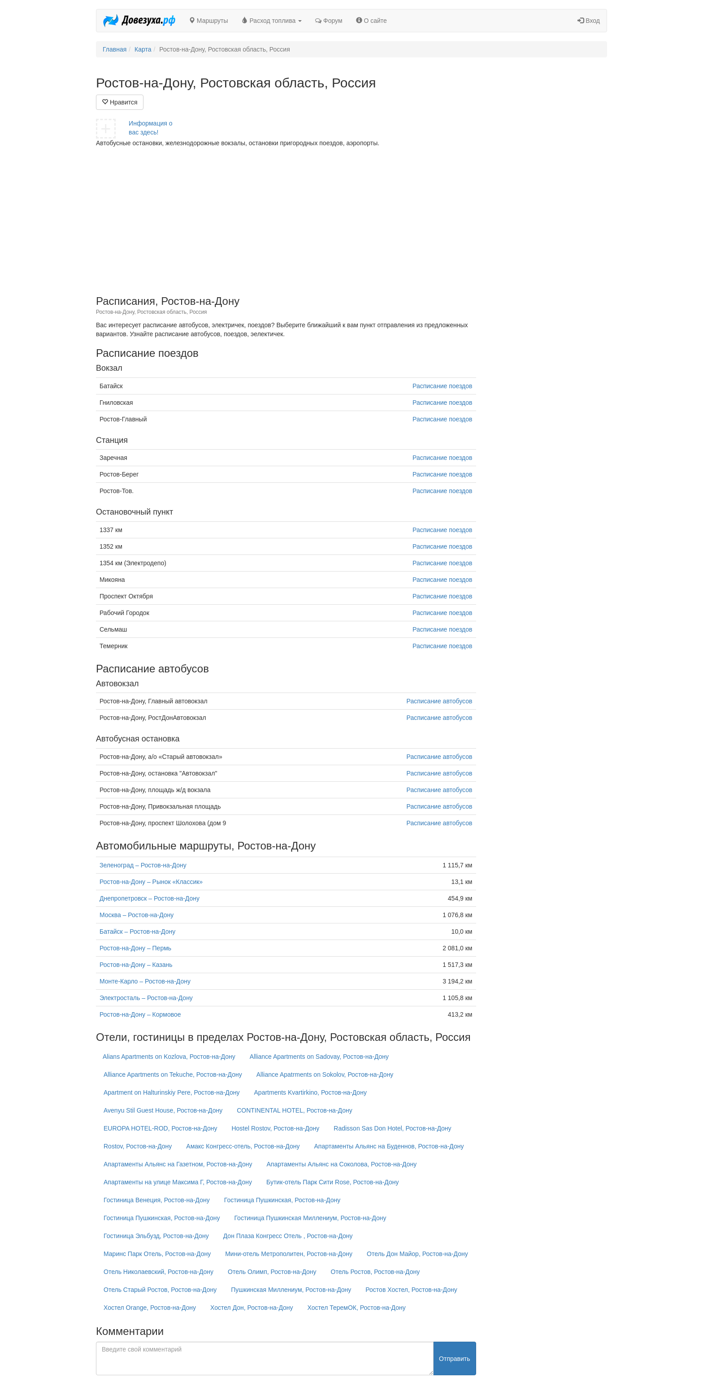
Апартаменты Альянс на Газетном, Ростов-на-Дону (178, 1164)
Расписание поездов (442, 386)
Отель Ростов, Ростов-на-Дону (375, 1271)
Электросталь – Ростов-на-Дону (146, 997)
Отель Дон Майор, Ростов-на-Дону (417, 1253)
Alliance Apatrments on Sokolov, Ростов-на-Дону (325, 1074)
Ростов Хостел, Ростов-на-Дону (411, 1289)
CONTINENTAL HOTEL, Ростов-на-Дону (294, 1110)
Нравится (120, 102)
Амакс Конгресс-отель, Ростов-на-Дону (242, 1146)
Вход (588, 20)
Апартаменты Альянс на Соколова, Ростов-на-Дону (341, 1164)
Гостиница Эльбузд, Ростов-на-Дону (156, 1235)
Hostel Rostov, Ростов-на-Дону (275, 1128)
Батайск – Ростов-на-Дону (137, 931)
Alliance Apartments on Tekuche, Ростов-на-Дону (173, 1074)
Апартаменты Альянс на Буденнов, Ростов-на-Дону (389, 1146)
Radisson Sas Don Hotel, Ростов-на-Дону (392, 1128)
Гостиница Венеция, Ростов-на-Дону (157, 1200)
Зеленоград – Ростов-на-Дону (143, 865)
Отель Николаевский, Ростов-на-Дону (158, 1271)
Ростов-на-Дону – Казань (136, 964)
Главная (114, 49)
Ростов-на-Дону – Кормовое (140, 1014)
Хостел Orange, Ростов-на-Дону (150, 1307)
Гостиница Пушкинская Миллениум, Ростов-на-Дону (310, 1218)
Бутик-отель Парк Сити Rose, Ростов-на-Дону (332, 1182)
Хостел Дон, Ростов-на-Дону (251, 1307)
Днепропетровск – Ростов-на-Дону (150, 898)
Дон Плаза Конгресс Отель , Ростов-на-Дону (288, 1235)
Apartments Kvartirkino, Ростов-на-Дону (310, 1092)
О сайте (371, 20)
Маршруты (208, 20)
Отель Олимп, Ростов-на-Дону (272, 1271)
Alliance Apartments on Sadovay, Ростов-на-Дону (319, 1056)
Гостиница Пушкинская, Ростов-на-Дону (282, 1200)
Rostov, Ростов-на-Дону (138, 1146)
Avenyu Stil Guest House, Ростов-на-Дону (163, 1110)
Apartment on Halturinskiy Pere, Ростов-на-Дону (172, 1092)
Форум (328, 20)
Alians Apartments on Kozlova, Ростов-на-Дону (169, 1056)
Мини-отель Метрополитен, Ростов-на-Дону (288, 1253)
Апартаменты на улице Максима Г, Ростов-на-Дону (178, 1182)
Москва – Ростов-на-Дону (137, 914)
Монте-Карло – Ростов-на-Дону (145, 981)
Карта (143, 49)
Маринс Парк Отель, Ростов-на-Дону (157, 1253)
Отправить (454, 1358)
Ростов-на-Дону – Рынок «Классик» (151, 881)
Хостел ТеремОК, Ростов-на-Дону (357, 1307)
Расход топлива (272, 20)
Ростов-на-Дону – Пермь (135, 948)
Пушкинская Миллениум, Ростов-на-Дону (291, 1289)
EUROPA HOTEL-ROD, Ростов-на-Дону (160, 1128)
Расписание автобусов (440, 701)
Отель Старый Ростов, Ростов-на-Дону (160, 1289)
